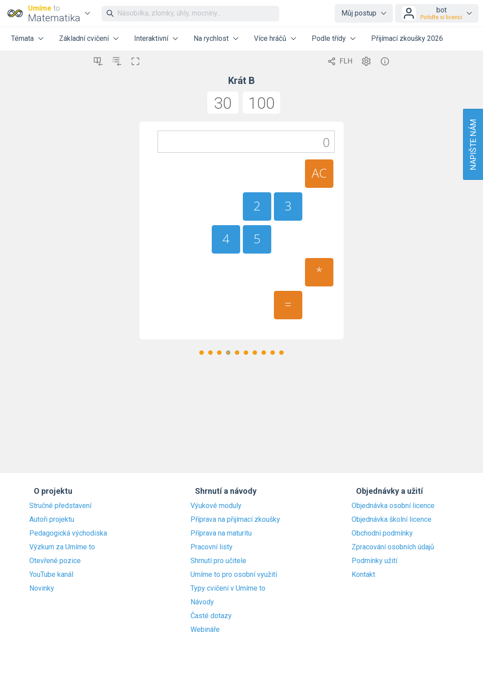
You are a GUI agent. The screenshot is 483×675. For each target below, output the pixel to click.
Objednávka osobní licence (393, 506)
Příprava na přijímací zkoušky (235, 520)
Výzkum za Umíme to (62, 547)
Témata (22, 38)
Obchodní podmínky (382, 533)
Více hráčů (270, 38)
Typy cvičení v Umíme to (227, 588)
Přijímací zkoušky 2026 (407, 38)
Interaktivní (151, 38)
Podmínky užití (374, 561)
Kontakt (363, 575)
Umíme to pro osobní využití (233, 575)
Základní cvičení (84, 38)
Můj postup (358, 13)
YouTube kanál (51, 575)
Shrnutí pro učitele (218, 561)
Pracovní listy (211, 547)
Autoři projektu (51, 520)
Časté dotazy (211, 616)
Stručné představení (60, 506)
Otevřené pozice (55, 561)
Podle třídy (329, 38)
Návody (202, 602)
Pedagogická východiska (68, 533)
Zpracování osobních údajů (393, 547)
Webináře (205, 630)
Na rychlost (211, 38)
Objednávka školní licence (392, 520)
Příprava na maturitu (221, 533)
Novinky (41, 588)
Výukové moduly (216, 506)
